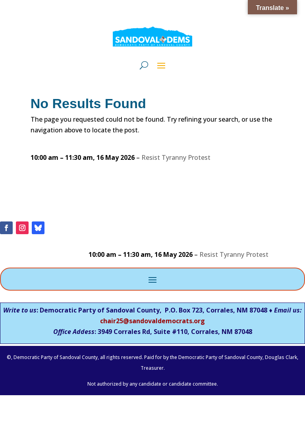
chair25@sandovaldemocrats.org (152, 320)
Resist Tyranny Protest (175, 157)
